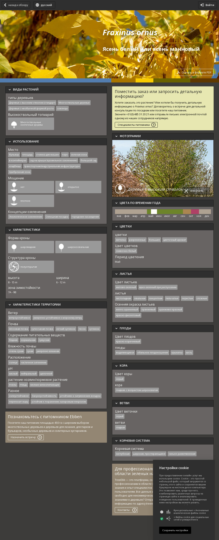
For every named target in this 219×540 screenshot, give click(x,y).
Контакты (124, 510)
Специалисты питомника (134, 125)
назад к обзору (18, 5)
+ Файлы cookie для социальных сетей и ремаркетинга (187, 518)
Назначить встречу (23, 437)
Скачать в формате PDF (196, 72)
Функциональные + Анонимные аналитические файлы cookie (187, 511)
